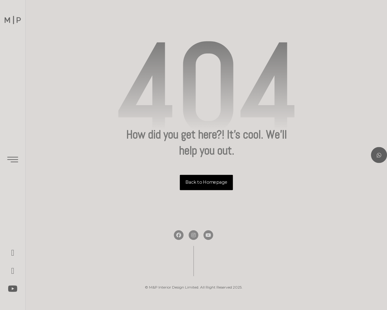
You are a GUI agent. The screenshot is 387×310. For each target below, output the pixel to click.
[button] (12, 252)
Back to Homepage (206, 182)
